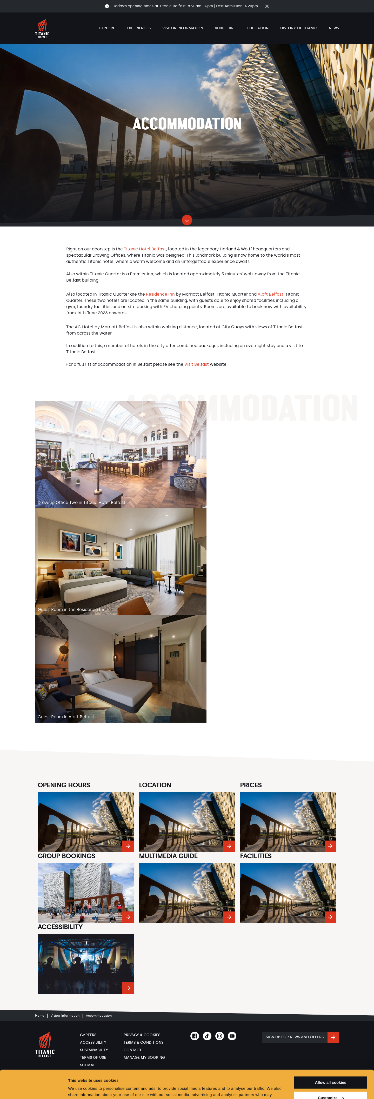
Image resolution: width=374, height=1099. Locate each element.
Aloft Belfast (270, 294)
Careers (88, 1035)
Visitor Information (182, 28)
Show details (80, 1089)
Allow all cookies (330, 1056)
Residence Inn (160, 294)
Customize (331, 1071)
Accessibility (93, 1042)
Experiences (139, 28)
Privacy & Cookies (142, 1035)
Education (258, 28)
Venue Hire (225, 28)
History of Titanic (298, 28)
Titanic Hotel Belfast (145, 249)
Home (39, 1015)
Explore (107, 28)
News (334, 28)
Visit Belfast (196, 364)
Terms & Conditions (143, 1042)
